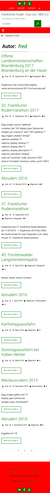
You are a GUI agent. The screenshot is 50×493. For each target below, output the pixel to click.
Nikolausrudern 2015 (19, 380)
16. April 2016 (18, 266)
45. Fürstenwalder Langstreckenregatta (19, 257)
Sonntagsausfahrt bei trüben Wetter (20, 352)
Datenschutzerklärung (32, 470)
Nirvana (26, 481)
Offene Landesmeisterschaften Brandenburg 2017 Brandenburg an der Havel (24, 63)
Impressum (12, 470)
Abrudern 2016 (14, 178)
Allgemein (36, 116)
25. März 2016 (18, 330)
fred (22, 46)
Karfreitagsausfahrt (18, 324)
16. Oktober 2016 (19, 184)
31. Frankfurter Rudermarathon (15, 206)
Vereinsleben (40, 301)
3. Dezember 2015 (19, 425)
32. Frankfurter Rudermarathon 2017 (20, 107)
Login (11, 8)
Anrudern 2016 (14, 294)
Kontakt (32, 8)
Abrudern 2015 (14, 419)
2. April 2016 (17, 301)
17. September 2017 (20, 116)
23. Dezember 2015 (20, 386)
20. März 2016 (18, 360)
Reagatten (36, 76)
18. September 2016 (20, 215)
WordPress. (34, 481)
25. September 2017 (20, 76)
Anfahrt (21, 8)
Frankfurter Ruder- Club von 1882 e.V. (25, 14)
